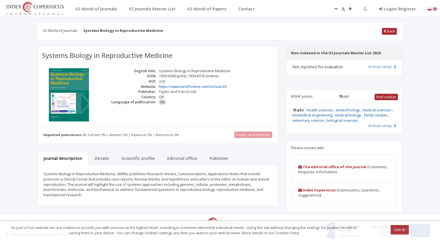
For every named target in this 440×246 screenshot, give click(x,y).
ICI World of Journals (60, 30)
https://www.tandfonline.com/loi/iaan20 (192, 86)
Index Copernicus (317, 190)
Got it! (399, 229)
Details (102, 158)
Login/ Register (397, 8)
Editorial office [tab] (182, 158)
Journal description (62, 158)
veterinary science (308, 120)
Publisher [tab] (219, 158)
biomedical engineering (312, 115)
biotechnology (348, 110)
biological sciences (342, 120)
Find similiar (386, 96)
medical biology (348, 115)
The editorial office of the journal (332, 166)
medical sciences (377, 110)
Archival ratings (382, 66)
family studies (376, 115)
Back (389, 31)
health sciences (320, 110)
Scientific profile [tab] (138, 158)
